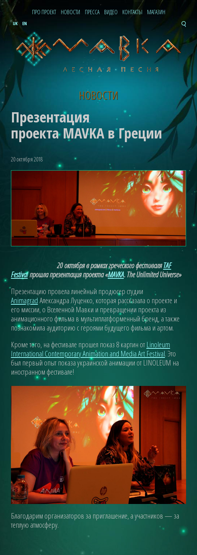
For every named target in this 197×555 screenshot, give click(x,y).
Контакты (132, 12)
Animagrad (24, 300)
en (24, 23)
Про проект (44, 12)
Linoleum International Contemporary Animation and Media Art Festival (90, 349)
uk (15, 23)
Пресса (92, 12)
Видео (111, 12)
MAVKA (116, 274)
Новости (70, 12)
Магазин (156, 12)
